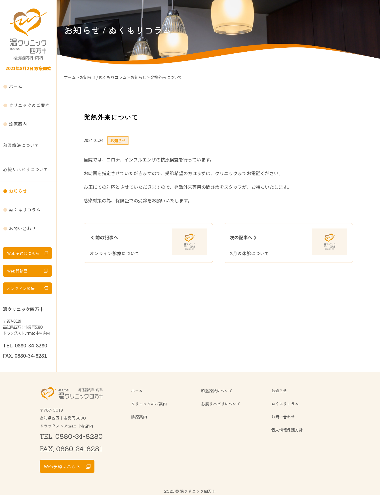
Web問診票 (17, 271)
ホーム (15, 86)
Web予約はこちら (23, 253)
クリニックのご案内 (29, 105)
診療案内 (18, 123)
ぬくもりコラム (25, 209)
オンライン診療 (21, 288)
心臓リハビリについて (25, 169)
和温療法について (21, 145)
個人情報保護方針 (287, 430)
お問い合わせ (22, 228)
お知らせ (18, 190)
